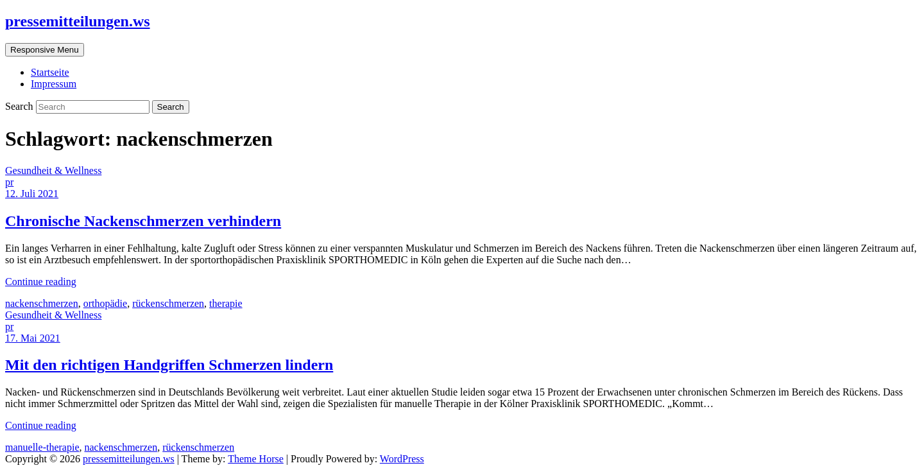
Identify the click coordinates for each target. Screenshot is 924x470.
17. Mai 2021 (32, 338)
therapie (226, 303)
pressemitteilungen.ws (77, 21)
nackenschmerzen (41, 303)
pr (9, 182)
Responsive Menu (44, 50)
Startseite (50, 72)
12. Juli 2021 (31, 193)
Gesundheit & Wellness (53, 170)
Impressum (53, 83)
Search (20, 106)
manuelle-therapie (42, 447)
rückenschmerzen (168, 303)
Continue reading (40, 281)
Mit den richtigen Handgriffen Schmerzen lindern (169, 364)
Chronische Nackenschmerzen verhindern (143, 221)
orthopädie (105, 303)
